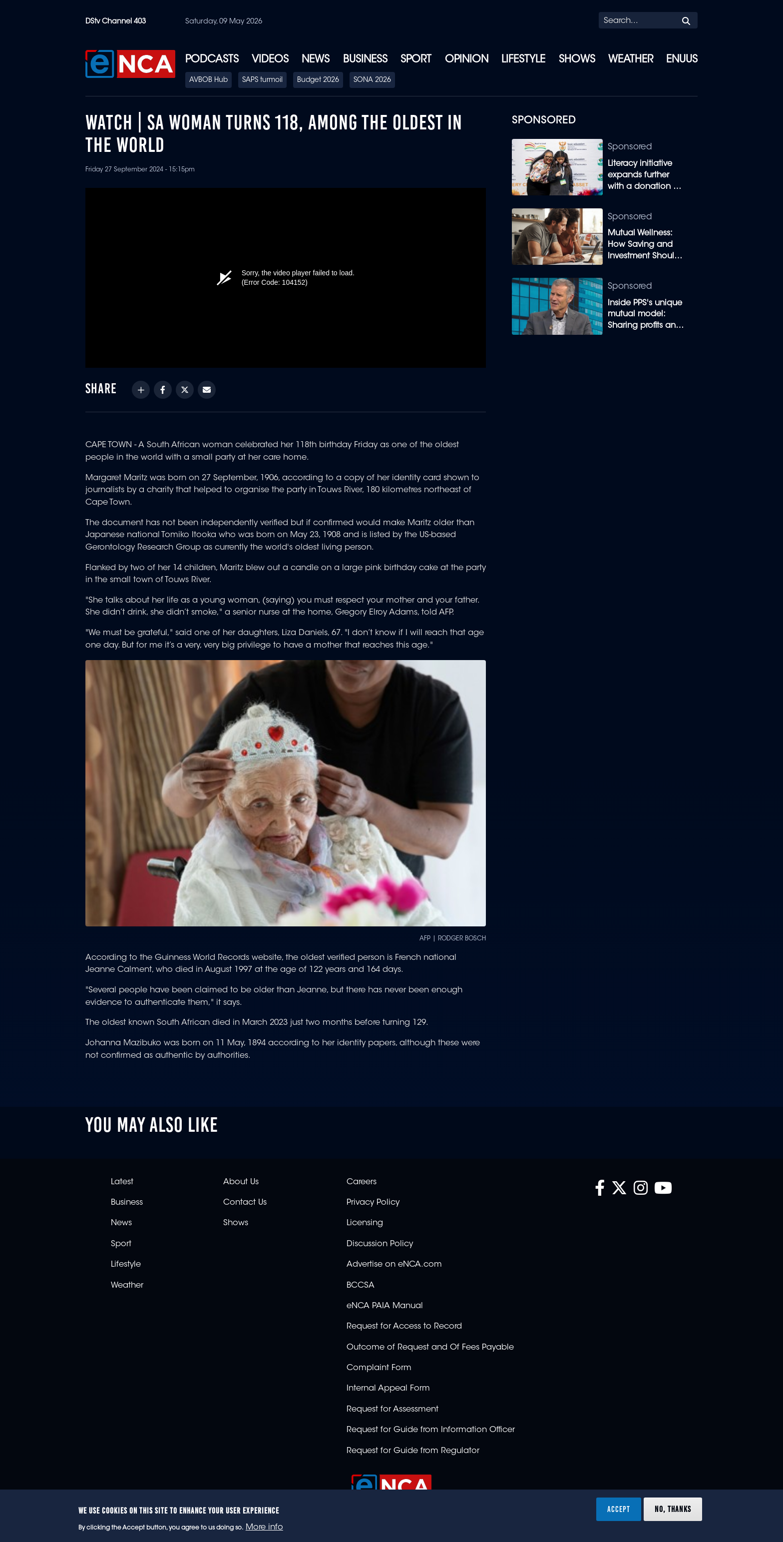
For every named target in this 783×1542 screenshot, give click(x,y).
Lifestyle (523, 60)
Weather (630, 60)
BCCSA (361, 1286)
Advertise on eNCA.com (394, 1265)
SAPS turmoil (262, 80)
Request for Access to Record (404, 1327)
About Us (241, 1182)
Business (365, 60)
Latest (122, 1182)
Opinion (466, 60)
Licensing (365, 1223)
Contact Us (245, 1203)
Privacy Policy (373, 1203)
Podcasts (212, 60)
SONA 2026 (372, 80)
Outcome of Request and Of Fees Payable (430, 1348)
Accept (618, 1509)
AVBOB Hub (208, 80)
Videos (270, 60)
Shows (577, 60)
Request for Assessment (392, 1410)
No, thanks (673, 1509)
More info (264, 1528)
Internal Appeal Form (388, 1389)
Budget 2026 (318, 80)
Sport (415, 60)
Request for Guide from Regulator (413, 1451)
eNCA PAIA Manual (385, 1306)
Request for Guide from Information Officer (431, 1430)
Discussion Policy (380, 1244)
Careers (362, 1182)
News (316, 60)
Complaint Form (379, 1368)
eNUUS (682, 60)
